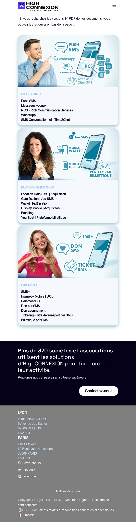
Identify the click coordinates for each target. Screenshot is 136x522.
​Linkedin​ (29, 470)
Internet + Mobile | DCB (37, 296)
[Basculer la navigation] (114, 6)
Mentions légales (77, 500)
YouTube (29, 476)
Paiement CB (30, 301)
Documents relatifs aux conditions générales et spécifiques (73, 510)
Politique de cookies (68, 491)
